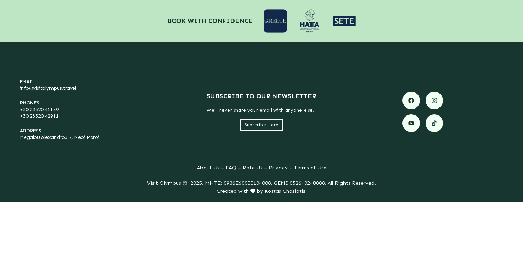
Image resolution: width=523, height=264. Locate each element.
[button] (261, 125)
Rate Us (252, 167)
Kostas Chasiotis (285, 191)
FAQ (231, 167)
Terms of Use (310, 167)
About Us (208, 167)
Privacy (278, 167)
